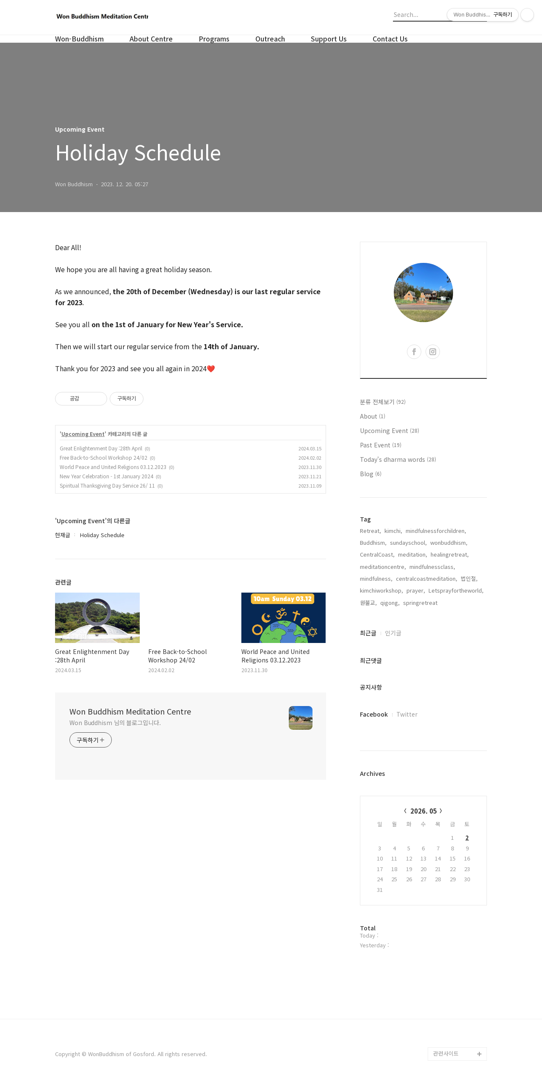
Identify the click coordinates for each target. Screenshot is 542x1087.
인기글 (393, 633)
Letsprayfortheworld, (456, 590)
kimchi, (393, 531)
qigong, (390, 603)
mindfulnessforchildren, (436, 531)
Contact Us (390, 38)
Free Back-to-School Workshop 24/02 (103, 457)
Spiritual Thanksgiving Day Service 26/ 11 (107, 485)
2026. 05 (423, 810)
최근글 (368, 633)
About (372, 416)
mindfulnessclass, (432, 567)
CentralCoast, (377, 554)
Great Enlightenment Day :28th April (101, 448)
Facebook (374, 714)
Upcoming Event (83, 433)
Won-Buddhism (79, 38)
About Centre (151, 38)
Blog (371, 473)
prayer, (415, 590)
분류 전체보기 (383, 401)
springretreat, (421, 603)
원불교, (368, 603)
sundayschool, (408, 542)
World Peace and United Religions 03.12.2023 (113, 466)
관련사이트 (446, 1053)
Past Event (380, 445)
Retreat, (370, 531)
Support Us (329, 38)
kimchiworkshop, (381, 590)
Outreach (270, 38)
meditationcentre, (383, 567)
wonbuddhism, (448, 542)
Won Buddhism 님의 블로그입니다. (115, 722)
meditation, (412, 554)
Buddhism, (373, 542)
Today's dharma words (398, 459)
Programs (214, 38)
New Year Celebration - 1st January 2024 (106, 476)
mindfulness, (376, 578)
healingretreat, (450, 554)
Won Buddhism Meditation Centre (130, 711)
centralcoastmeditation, (426, 578)
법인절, (469, 578)
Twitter (407, 714)
